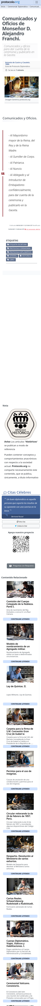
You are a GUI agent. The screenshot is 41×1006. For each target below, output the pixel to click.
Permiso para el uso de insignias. (18, 772)
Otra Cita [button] (21, 522)
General (13, 256)
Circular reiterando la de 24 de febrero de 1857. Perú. (19, 816)
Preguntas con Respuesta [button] (21, 566)
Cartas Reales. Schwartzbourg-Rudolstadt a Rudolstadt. (20, 901)
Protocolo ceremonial (20, 248)
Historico (26, 256)
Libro (12, 260)
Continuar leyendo (20, 619)
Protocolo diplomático (20, 252)
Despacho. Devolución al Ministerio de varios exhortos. (19, 859)
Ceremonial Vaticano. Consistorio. (18, 984)
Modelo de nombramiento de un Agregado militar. (18, 646)
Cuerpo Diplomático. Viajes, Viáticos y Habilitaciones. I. (17, 943)
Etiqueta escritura (18, 244)
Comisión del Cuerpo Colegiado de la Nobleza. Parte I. (19, 604)
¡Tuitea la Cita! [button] (21, 526)
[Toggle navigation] (37, 2)
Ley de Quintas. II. (16, 686)
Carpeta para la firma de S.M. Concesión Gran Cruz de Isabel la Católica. (19, 732)
